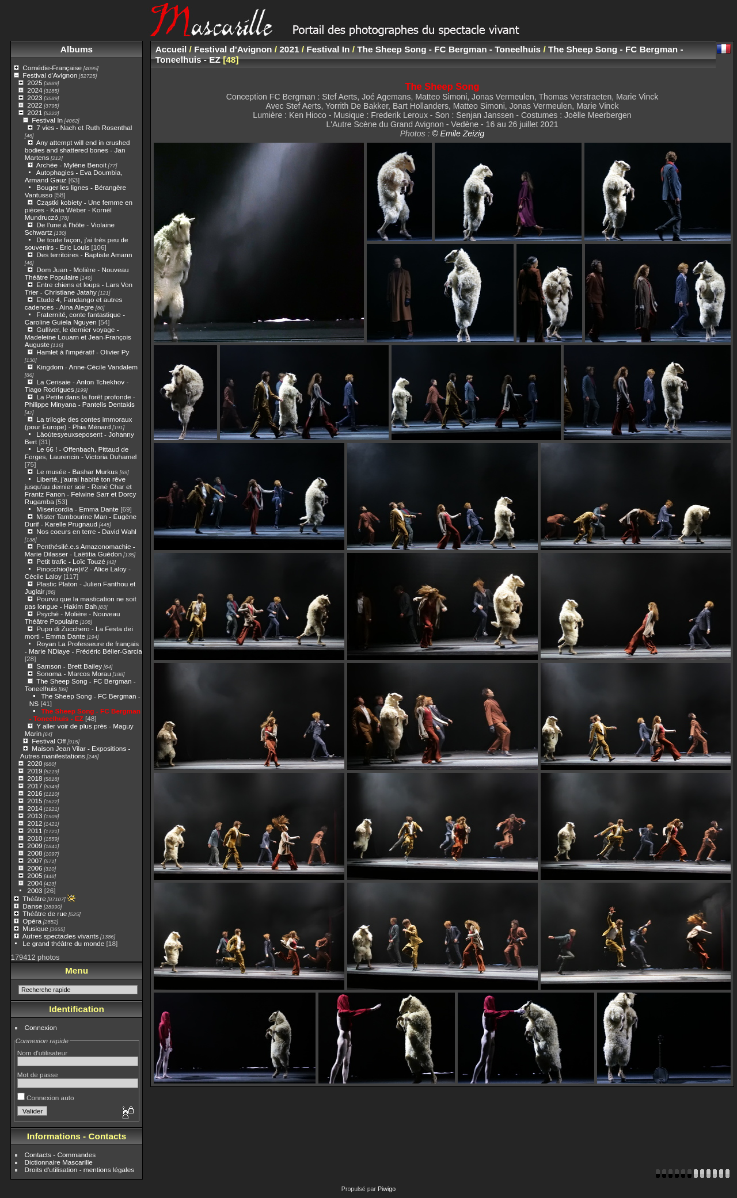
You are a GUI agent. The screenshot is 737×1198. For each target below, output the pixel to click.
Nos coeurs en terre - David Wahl (86, 531)
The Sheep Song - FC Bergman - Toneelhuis (449, 49)
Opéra (31, 921)
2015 (34, 800)
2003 (34, 890)
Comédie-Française (52, 67)
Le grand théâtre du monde (63, 943)
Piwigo (387, 1188)
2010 (34, 838)
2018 (34, 778)
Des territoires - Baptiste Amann (84, 254)
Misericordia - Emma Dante (77, 509)
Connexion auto (45, 1097)
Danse (32, 906)
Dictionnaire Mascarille (59, 1162)
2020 (34, 763)
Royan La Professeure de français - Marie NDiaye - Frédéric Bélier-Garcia (83, 647)
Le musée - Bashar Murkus (78, 471)
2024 (34, 90)
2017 (34, 785)
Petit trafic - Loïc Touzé (70, 561)
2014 (34, 808)
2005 (34, 875)
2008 (34, 853)
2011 (34, 830)
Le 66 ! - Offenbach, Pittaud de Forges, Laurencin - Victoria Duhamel (81, 452)
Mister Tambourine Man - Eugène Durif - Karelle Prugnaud (80, 520)
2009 (34, 845)
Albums (76, 49)
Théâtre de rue (44, 913)
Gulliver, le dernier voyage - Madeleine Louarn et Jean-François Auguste (78, 337)
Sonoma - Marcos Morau (73, 673)
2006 (34, 868)
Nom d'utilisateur (42, 1052)
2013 (34, 815)
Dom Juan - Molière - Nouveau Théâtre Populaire (77, 273)
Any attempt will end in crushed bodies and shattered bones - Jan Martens (77, 150)
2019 (34, 770)
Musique (35, 928)
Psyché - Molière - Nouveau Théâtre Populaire (72, 617)
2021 (34, 112)
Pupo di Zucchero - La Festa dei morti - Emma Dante (79, 632)
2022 (34, 105)
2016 (34, 793)
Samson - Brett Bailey (69, 666)
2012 (34, 823)
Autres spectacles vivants (60, 936)
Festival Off (49, 741)
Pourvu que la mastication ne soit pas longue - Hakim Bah (80, 602)
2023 (34, 97)
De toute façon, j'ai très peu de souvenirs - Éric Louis (76, 243)
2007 (34, 860)
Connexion (41, 1027)
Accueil (171, 49)
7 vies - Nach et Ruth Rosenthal (84, 127)
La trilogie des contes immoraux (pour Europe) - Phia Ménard (78, 422)
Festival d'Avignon (49, 75)
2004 (34, 883)
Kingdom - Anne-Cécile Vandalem (87, 367)
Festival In (47, 120)
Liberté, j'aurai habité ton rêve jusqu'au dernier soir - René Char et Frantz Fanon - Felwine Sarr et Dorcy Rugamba (80, 490)
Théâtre (34, 898)
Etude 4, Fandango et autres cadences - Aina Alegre (74, 303)
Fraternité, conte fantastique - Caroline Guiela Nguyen (75, 318)
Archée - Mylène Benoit (71, 165)
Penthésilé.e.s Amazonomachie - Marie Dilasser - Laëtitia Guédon (80, 550)
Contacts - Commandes (60, 1154)
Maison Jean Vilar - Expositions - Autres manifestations (75, 752)
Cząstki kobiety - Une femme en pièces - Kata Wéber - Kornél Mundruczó (78, 210)
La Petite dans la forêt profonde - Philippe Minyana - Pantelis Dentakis (80, 400)
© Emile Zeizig (458, 133)
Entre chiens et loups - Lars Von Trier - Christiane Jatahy (78, 288)
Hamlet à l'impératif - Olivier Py (82, 352)
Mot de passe (37, 1074)
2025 (34, 82)
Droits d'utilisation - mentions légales (80, 1169)
